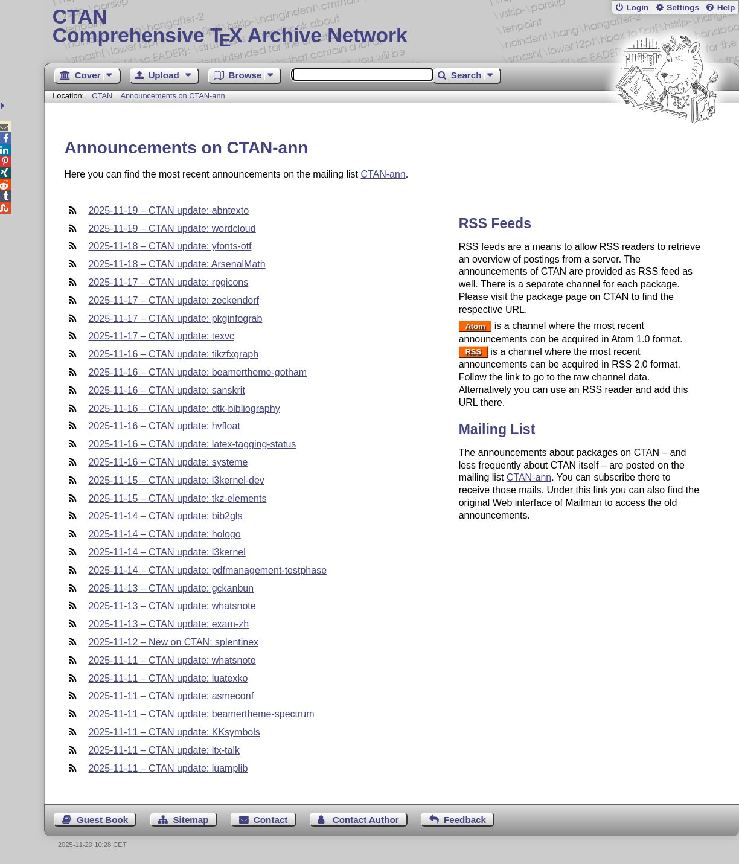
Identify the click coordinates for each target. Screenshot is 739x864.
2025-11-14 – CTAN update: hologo (164, 534)
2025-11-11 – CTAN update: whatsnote (171, 660)
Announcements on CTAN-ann (172, 95)
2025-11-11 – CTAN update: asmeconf (171, 696)
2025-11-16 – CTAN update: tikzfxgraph (173, 354)
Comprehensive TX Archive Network (392, 27)
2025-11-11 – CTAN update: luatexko (168, 678)
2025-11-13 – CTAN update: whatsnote (171, 606)
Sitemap (190, 819)
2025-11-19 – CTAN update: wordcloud (171, 228)
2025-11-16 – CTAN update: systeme (168, 462)
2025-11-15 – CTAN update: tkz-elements (177, 498)
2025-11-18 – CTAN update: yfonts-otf (169, 246)
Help (726, 7)
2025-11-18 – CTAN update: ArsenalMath (176, 264)
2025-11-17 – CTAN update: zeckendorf (173, 300)
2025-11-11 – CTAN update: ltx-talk (164, 750)
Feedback (465, 819)
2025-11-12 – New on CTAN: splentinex (173, 642)
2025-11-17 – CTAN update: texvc (161, 336)
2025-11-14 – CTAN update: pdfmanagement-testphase (207, 570)
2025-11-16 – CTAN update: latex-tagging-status (192, 444)
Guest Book (102, 819)
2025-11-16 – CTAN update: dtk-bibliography (184, 408)
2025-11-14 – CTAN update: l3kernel (166, 552)
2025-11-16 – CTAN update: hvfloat (164, 426)
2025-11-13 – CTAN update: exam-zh (168, 624)
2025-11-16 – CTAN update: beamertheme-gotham (197, 372)
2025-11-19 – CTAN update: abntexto (168, 210)
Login (637, 7)
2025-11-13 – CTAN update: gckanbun (171, 588)
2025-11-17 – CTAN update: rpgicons (168, 282)
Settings (683, 7)
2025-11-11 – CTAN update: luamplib (168, 768)
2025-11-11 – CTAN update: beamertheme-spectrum (201, 714)
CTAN (102, 95)
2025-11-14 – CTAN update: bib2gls (165, 516)
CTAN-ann (382, 174)
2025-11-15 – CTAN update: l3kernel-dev (176, 480)
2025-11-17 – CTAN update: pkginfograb (175, 318)
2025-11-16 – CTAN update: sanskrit (166, 390)
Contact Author (366, 819)
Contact (271, 819)
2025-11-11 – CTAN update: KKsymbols (174, 732)
